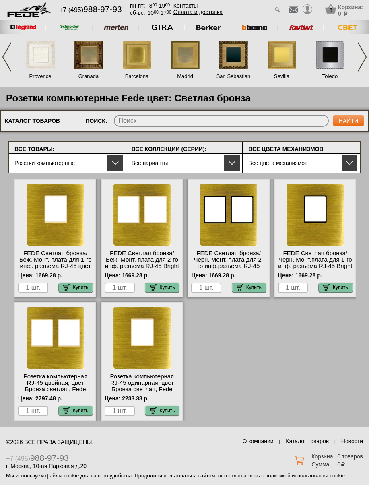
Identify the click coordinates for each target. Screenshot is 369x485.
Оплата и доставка (198, 12)
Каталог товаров (307, 441)
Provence (40, 76)
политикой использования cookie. (305, 476)
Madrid (185, 76)
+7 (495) (90, 9)
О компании (257, 441)
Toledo (330, 76)
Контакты (185, 5)
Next (362, 57)
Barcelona (137, 76)
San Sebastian (233, 76)
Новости (352, 441)
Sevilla (281, 76)
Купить (75, 287)
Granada (88, 76)
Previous (7, 57)
